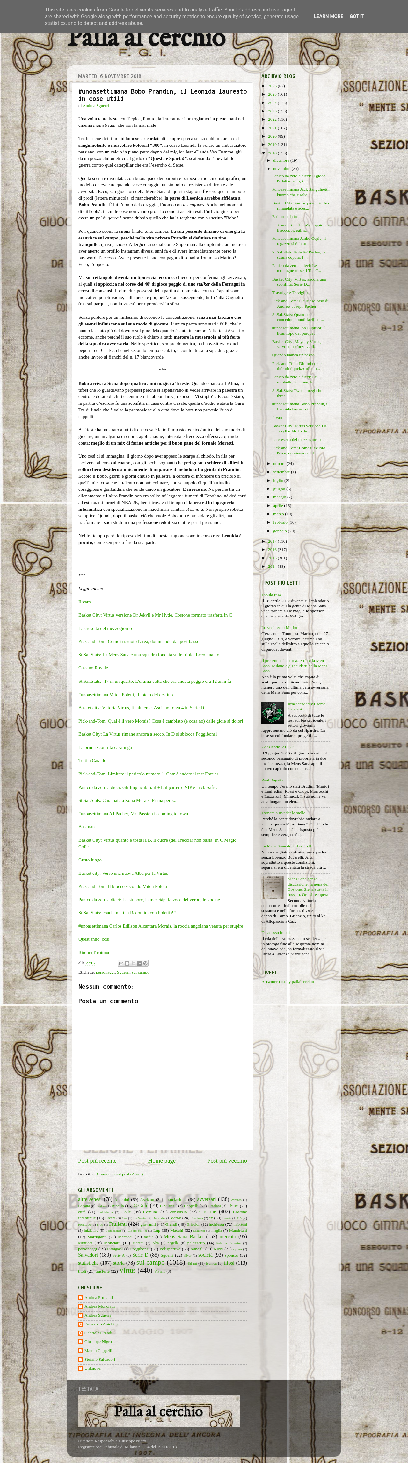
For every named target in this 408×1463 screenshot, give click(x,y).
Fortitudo (84, 1224)
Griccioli (193, 1224)
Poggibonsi (139, 1248)
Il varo (84, 601)
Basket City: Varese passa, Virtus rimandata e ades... (300, 206)
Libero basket (137, 1230)
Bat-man (86, 826)
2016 (273, 549)
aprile (278, 505)
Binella (118, 1205)
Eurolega (197, 1218)
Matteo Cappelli (98, 1350)
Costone (207, 1212)
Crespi (110, 1218)
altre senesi (90, 1199)
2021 (273, 127)
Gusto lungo (90, 859)
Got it (357, 16)
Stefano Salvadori (99, 1359)
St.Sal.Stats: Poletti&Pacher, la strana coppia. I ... (298, 255)
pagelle (173, 1243)
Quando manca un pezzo (293, 355)
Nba (155, 1243)
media (148, 1237)
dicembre (281, 160)
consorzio (178, 1212)
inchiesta (216, 1224)
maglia (216, 1230)
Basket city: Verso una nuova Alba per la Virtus (123, 873)
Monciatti (112, 1242)
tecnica (211, 1263)
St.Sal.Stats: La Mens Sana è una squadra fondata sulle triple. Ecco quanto (148, 654)
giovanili (148, 1224)
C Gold (141, 1206)
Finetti (226, 1218)
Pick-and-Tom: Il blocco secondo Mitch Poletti (122, 886)
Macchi (176, 1230)
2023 (273, 111)
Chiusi (233, 1205)
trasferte (103, 1271)
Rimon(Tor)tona (93, 952)
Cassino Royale (93, 667)
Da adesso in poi (275, 932)
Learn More (328, 16)
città (81, 1212)
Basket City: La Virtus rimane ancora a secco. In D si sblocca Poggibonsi (147, 734)
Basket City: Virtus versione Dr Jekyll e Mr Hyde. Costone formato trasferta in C (155, 614)
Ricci (218, 1248)
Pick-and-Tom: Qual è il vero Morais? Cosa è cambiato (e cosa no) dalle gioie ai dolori (160, 721)
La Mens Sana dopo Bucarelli (286, 846)
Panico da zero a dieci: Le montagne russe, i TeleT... (296, 268)
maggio (280, 497)
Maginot (199, 1230)
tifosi (229, 1263)
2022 (273, 119)
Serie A (119, 1255)
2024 (273, 102)
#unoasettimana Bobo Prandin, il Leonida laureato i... (300, 406)
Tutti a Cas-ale (92, 760)
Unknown (92, 1368)
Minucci (85, 1242)
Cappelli (191, 1205)
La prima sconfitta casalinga (105, 747)
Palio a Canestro (228, 1243)
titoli (82, 1271)
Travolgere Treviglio (290, 292)
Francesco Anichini (101, 1324)
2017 (273, 541)
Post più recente (97, 1160)
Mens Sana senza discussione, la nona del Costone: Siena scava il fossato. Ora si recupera (308, 886)
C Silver (167, 1205)
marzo (279, 513)
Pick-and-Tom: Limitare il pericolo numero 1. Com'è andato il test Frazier (148, 773)
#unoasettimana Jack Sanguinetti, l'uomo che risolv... (301, 192)
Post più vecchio (227, 1160)
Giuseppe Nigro (98, 1341)
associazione (175, 1199)
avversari (206, 1199)
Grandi (171, 1224)
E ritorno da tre (285, 216)
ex (211, 1218)
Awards (236, 1200)
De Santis (140, 1218)
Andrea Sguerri (97, 1315)
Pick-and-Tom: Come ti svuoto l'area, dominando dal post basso (139, 641)
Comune (150, 1212)
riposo (237, 1249)
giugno (279, 488)
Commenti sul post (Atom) (120, 1174)
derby (176, 1218)
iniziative (91, 1230)
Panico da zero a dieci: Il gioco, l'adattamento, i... (299, 178)
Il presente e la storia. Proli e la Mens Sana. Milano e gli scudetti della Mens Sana (294, 665)
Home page (162, 1160)
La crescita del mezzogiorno (105, 628)
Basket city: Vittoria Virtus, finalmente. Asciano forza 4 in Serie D (141, 707)
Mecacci (125, 1236)
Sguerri (123, 972)
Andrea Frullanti (98, 1297)
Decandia (158, 1218)
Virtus (127, 1270)
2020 (273, 136)
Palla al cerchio (146, 39)
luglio (278, 480)
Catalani (214, 1206)
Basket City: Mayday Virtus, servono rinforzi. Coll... (296, 344)
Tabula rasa (271, 594)
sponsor (231, 1255)
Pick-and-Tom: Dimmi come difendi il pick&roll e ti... (297, 366)
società (205, 1255)
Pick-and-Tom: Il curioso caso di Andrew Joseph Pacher (300, 303)
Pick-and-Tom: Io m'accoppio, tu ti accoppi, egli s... (300, 227)
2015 (273, 557)
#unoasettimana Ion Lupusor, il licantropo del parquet (299, 330)
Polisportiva (170, 1248)
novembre (282, 168)
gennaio (280, 530)
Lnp (156, 1230)
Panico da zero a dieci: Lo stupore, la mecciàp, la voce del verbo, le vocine (149, 899)
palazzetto (196, 1242)
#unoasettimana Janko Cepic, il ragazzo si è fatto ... (299, 241)
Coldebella (105, 1212)
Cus (124, 1218)
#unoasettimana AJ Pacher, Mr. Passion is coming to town (133, 813)
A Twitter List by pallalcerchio (287, 981)
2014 (273, 566)
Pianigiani (115, 1249)
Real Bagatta (272, 780)
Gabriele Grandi (98, 1333)
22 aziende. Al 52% (278, 747)
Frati (100, 1224)
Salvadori (88, 1255)
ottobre (280, 463)
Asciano (147, 1199)
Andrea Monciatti (99, 1306)
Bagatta (84, 1206)
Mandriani (238, 1230)
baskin (101, 1206)
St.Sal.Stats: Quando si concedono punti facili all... (298, 317)
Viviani (160, 1271)
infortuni (240, 1224)
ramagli (197, 1248)
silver (188, 1255)
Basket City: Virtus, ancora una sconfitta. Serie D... (299, 282)
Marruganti (97, 1236)
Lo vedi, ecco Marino (279, 627)
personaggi (105, 972)
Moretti (138, 1243)
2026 (273, 85)
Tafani (192, 1263)
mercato (228, 1236)
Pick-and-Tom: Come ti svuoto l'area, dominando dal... (298, 450)
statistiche (88, 1263)
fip (239, 1218)
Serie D (140, 1255)
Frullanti (118, 1224)
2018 (273, 153)
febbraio (280, 522)
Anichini (121, 1199)
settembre (282, 471)
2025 (273, 94)
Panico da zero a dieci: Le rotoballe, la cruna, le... (294, 379)
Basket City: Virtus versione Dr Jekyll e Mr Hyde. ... (299, 428)
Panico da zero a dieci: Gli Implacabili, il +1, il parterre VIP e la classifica (148, 787)
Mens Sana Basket (184, 1236)
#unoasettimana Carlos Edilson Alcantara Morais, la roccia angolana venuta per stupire (160, 926)
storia (119, 1263)
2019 (273, 144)
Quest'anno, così (94, 939)
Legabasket (113, 1230)
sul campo (140, 972)
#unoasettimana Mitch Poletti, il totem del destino (125, 694)
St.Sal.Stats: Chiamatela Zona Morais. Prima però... (127, 800)
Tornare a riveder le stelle (283, 812)
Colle (126, 1212)
